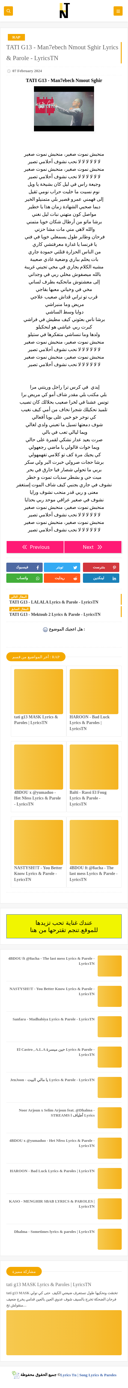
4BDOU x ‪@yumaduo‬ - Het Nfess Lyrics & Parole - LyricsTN (37, 798)
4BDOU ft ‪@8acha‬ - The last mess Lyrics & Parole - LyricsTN (94, 874)
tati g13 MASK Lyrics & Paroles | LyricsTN (48, 1284)
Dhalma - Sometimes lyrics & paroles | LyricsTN (54, 1231)
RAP (16, 37)
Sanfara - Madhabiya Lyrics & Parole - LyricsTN (54, 1019)
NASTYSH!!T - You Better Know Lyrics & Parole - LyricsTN (38, 874)
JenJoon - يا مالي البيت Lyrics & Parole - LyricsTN (52, 1080)
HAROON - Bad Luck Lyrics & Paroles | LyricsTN (90, 723)
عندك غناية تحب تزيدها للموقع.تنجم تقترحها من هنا (64, 926)
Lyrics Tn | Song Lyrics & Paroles (88, 1374)
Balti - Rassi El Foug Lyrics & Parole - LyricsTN (88, 798)
